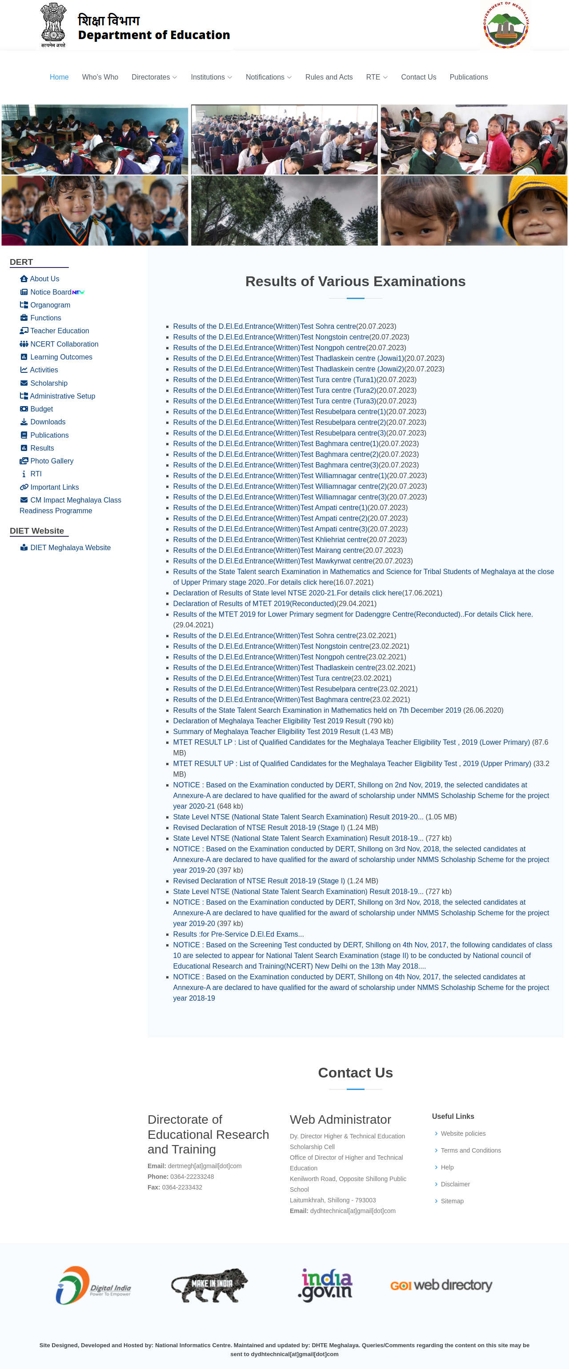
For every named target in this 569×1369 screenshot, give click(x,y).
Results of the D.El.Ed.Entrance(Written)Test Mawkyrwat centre (273, 561)
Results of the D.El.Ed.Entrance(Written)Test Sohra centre (264, 326)
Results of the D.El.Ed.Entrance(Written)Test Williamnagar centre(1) (280, 475)
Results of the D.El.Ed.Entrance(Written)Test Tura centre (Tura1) (275, 379)
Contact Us (419, 77)
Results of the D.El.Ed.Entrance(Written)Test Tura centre (262, 678)
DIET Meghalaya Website (65, 547)
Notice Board (46, 292)
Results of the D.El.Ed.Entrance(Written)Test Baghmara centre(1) (276, 443)
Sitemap (452, 1201)
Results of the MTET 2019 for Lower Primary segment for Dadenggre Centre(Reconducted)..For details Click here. (353, 614)
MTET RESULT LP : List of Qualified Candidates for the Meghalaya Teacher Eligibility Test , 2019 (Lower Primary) (351, 742)
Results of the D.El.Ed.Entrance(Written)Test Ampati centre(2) (270, 518)
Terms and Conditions (471, 1150)
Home (59, 77)
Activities (39, 370)
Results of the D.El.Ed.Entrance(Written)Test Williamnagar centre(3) (280, 497)
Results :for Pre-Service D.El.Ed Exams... (238, 934)
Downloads (43, 422)
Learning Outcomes (56, 357)
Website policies (463, 1133)
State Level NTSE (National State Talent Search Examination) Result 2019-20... (298, 817)
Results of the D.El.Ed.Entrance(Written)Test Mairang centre (268, 550)
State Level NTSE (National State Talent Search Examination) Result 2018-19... (298, 838)
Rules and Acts (329, 77)
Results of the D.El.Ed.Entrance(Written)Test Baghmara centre (271, 699)
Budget (36, 409)
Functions (40, 318)
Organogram (45, 305)
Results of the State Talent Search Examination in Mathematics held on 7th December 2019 (317, 710)
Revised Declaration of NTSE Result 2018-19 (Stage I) (259, 827)
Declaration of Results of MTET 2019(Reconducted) (255, 603)
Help (447, 1167)
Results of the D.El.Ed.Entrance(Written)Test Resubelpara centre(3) (279, 433)
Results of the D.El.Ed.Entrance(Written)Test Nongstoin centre (271, 337)
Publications (469, 77)
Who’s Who (100, 77)
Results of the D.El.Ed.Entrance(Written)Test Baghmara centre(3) (276, 465)
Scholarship (44, 383)
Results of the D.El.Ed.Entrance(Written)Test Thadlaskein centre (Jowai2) (289, 369)
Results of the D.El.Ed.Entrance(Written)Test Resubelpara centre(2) (279, 422)
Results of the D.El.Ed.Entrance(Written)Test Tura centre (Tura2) (275, 390)
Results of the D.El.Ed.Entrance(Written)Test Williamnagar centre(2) (280, 486)
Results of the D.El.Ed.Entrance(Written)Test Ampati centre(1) (270, 507)
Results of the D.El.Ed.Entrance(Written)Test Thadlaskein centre (274, 667)
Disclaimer (455, 1184)
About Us (39, 279)
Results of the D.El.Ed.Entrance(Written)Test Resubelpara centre (275, 689)
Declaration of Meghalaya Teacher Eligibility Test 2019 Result (269, 721)
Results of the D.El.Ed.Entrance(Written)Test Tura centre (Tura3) (275, 401)
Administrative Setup (57, 396)
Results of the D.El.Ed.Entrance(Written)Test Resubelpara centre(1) (279, 411)
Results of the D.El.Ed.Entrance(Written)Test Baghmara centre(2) (276, 454)
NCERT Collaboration (59, 344)
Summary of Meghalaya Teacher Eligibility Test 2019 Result (266, 731)
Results (37, 448)
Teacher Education (54, 331)
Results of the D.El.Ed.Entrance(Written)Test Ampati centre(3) (270, 529)
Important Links (49, 487)
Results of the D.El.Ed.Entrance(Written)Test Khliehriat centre (270, 539)
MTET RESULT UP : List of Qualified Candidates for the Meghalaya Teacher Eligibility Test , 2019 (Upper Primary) (352, 763)
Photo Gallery (46, 461)
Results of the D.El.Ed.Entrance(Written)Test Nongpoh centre (269, 347)
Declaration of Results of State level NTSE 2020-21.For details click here (287, 593)
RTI (31, 474)
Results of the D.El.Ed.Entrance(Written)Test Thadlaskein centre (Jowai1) (289, 358)
